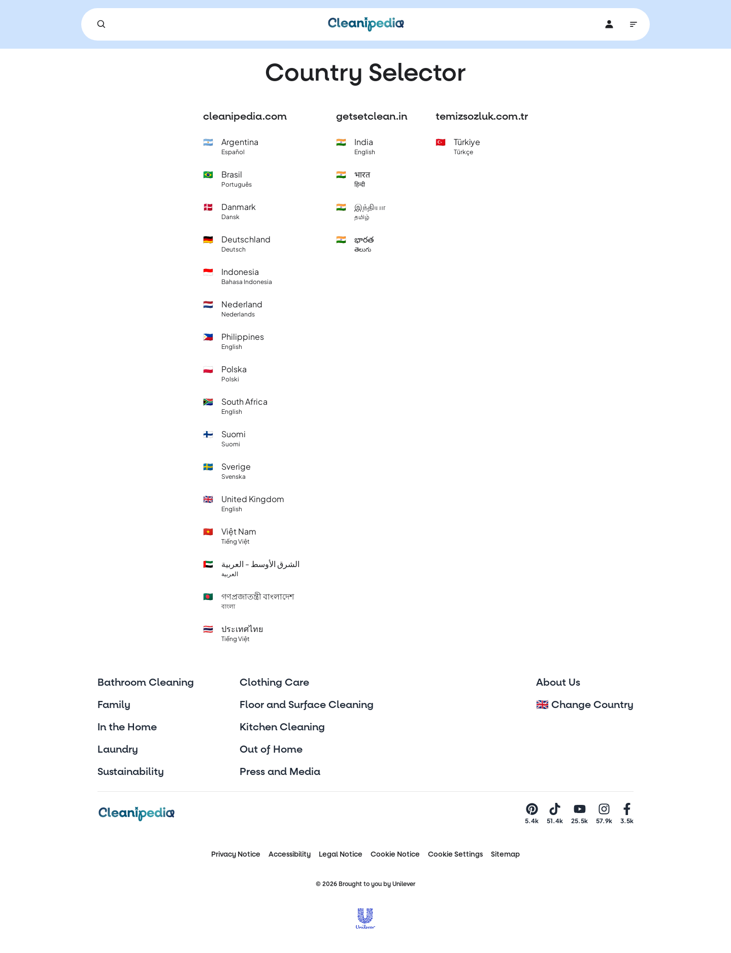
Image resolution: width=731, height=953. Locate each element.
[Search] (101, 24)
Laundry (117, 749)
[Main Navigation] (633, 24)
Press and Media (280, 772)
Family (113, 705)
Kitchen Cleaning (282, 727)
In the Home (127, 727)
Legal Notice (340, 854)
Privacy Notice (235, 854)
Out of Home (271, 749)
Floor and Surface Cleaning (307, 705)
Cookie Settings (455, 854)
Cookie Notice (395, 854)
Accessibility (290, 854)
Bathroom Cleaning (145, 682)
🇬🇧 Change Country (585, 705)
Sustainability (130, 772)
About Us (558, 682)
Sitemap (505, 854)
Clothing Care (274, 682)
